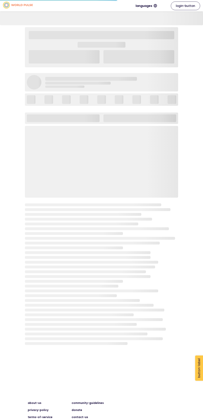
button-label (199, 368)
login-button (185, 6)
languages (158, 6)
